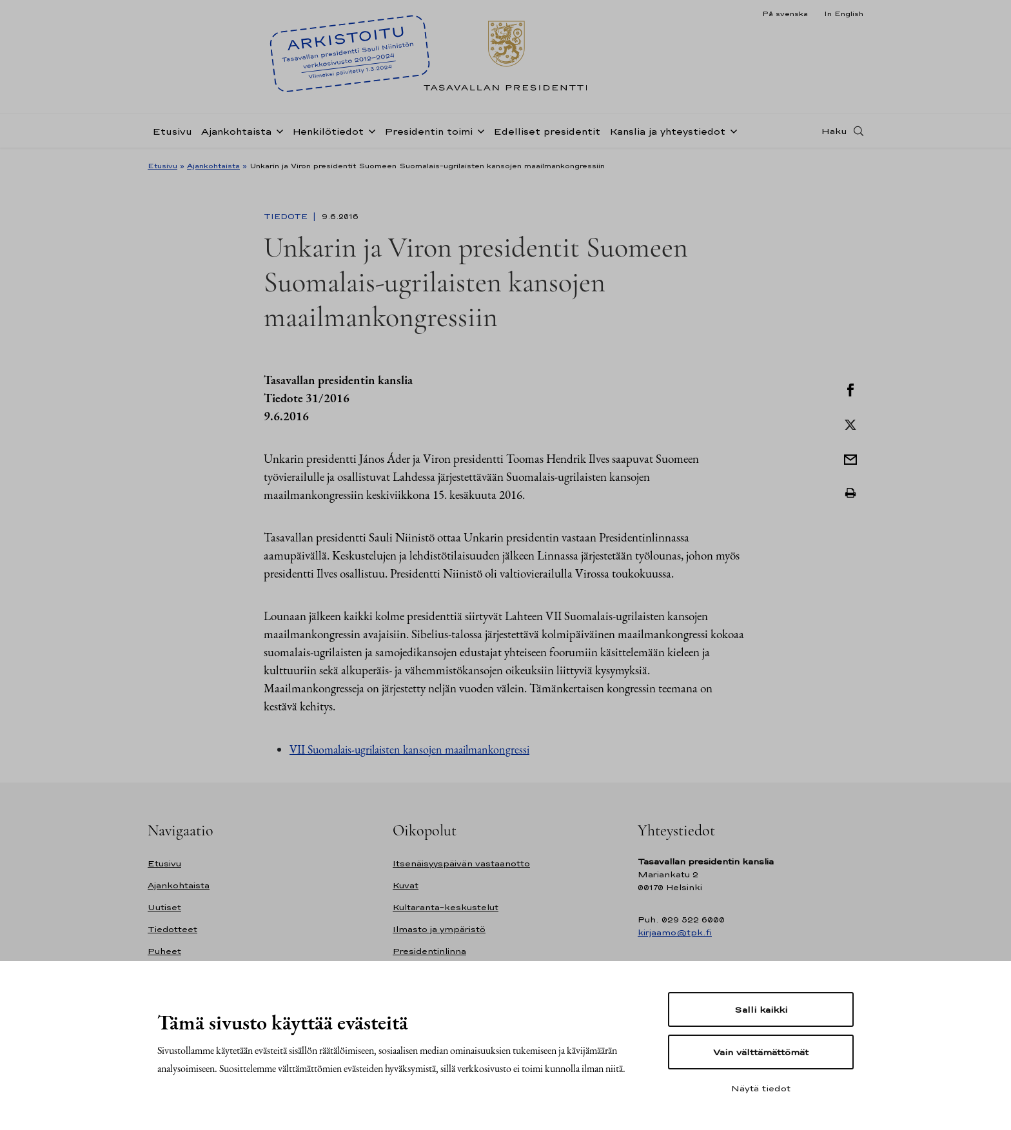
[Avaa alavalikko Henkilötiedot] (369, 130)
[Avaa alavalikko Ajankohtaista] (277, 130)
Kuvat (405, 885)
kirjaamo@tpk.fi (675, 932)
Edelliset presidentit (546, 131)
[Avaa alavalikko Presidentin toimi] (478, 130)
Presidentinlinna (429, 951)
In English (843, 13)
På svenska (785, 13)
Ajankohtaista (236, 131)
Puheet (164, 951)
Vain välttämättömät (761, 1052)
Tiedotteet (172, 929)
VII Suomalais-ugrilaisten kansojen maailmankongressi (409, 749)
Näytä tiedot (760, 1088)
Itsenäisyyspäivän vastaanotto (461, 863)
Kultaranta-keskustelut (445, 907)
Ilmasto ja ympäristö (439, 929)
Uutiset (164, 907)
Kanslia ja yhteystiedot (667, 131)
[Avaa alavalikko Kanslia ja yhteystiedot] (731, 130)
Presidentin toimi (428, 131)
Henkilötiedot (328, 131)
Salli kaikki (760, 1009)
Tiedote (287, 216)
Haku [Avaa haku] (834, 131)
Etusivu (172, 131)
